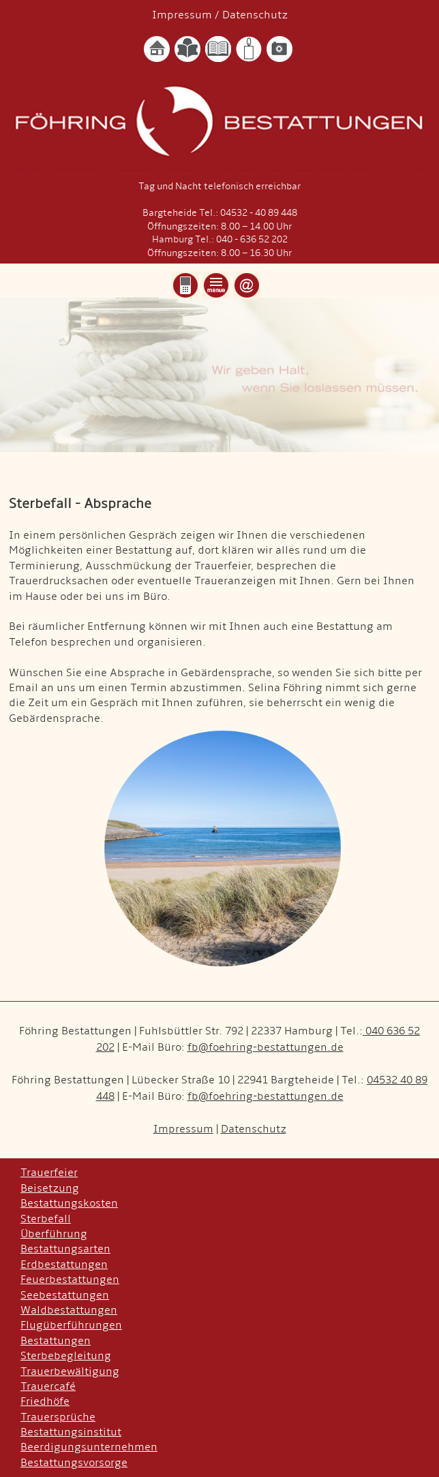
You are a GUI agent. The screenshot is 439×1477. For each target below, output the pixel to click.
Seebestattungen (64, 1295)
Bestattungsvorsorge (73, 1463)
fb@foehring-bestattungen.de (265, 1047)
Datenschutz (255, 15)
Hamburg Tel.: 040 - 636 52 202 (220, 239)
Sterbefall (45, 1219)
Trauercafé (48, 1386)
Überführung (53, 1234)
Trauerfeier (49, 1172)
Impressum (182, 15)
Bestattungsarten (65, 1249)
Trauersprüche (57, 1417)
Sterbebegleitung (65, 1356)
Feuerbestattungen (69, 1279)
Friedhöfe (45, 1401)
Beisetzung (49, 1188)
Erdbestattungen (64, 1264)
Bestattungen (55, 1341)
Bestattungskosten (69, 1203)
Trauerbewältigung (69, 1371)
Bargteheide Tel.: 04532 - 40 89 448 (219, 213)
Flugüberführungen (71, 1325)
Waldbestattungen (68, 1310)
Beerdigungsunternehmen (88, 1447)
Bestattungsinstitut (70, 1432)
